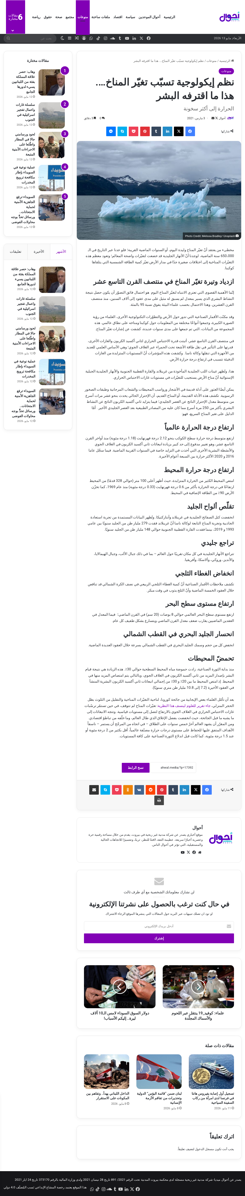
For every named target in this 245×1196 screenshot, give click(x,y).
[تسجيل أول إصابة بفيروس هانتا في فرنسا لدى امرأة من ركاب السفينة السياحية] (211, 1071)
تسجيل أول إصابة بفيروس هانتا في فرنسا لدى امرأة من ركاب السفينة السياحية (213, 1098)
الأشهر (61, 251)
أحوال (222, 118)
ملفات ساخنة (100, 17)
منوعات (83, 17)
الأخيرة (39, 251)
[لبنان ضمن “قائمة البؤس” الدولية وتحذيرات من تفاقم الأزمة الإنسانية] (159, 1071)
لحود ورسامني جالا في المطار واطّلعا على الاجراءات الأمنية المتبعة (23, 144)
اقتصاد (117, 17)
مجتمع (70, 17)
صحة (58, 17)
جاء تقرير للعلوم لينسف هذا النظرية (184, 706)
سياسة (130, 17)
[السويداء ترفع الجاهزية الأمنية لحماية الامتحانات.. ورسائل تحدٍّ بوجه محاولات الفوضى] (52, 207)
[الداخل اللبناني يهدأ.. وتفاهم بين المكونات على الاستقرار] (106, 1071)
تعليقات (15, 251)
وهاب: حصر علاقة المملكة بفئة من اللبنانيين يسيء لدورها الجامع (23, 82)
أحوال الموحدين (149, 17)
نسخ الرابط (135, 768)
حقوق (48, 17)
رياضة (36, 17)
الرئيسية (169, 17)
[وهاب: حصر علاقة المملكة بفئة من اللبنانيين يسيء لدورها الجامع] (52, 82)
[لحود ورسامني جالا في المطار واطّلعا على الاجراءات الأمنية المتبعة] (52, 145)
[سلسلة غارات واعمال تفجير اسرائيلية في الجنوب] (52, 115)
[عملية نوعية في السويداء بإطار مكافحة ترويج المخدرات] (52, 178)
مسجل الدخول (204, 1149)
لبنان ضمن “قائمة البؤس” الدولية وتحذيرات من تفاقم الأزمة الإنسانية (159, 1098)
